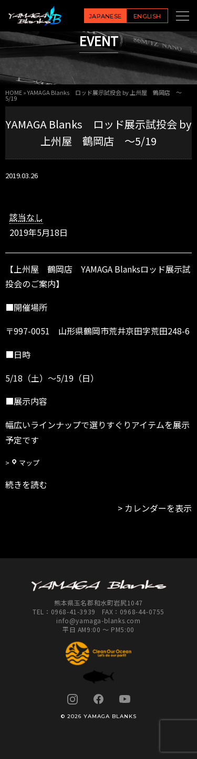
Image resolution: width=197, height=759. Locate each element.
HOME (13, 92)
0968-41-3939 (73, 611)
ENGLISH (147, 16)
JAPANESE (105, 16)
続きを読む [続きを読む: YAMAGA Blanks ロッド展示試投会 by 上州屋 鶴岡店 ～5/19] (26, 484)
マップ (25, 463)
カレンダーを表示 (158, 508)
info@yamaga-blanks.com (98, 620)
